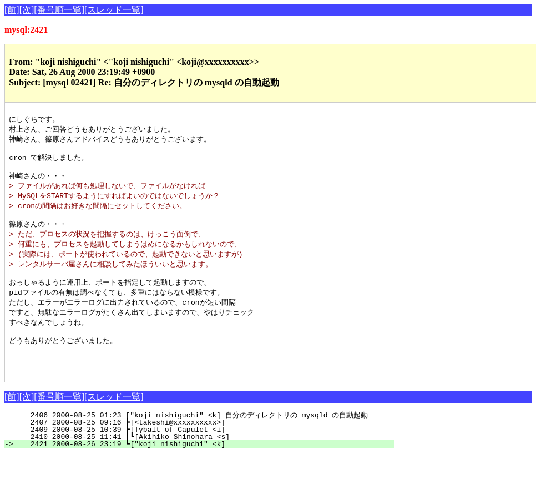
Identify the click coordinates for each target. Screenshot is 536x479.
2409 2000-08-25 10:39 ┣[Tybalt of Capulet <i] (205, 453)
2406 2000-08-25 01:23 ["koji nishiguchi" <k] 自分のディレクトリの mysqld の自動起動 (196, 439)
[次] (26, 9)
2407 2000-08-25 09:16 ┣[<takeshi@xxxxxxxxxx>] (205, 446)
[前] (11, 9)
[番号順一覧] (59, 9)
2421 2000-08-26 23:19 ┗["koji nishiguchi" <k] (205, 468)
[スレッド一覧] (114, 9)
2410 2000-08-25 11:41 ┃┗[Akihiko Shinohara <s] (203, 461)
